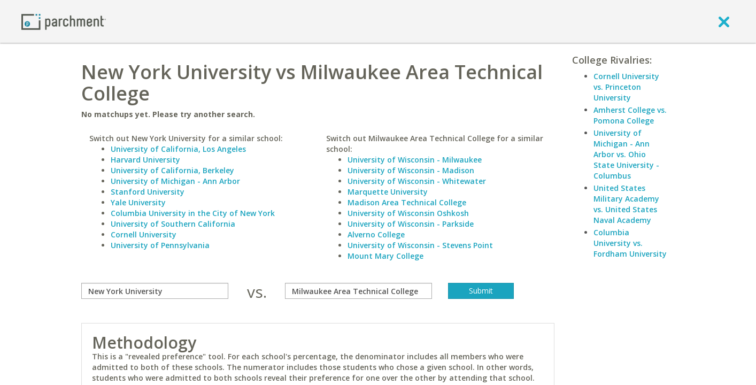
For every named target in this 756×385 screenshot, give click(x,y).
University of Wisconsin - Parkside (411, 224)
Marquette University (388, 192)
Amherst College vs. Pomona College (630, 115)
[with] (358, 291)
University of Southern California (173, 224)
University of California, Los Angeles (178, 149)
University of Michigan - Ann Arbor (175, 181)
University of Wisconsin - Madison (411, 170)
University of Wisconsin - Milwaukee (415, 160)
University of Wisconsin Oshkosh (408, 213)
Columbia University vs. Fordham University (630, 243)
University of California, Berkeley (172, 170)
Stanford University (147, 192)
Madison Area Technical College (407, 202)
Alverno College (376, 234)
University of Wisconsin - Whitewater (417, 181)
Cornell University (143, 234)
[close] (724, 21)
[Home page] (63, 21)
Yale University (138, 202)
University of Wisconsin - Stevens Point (420, 245)
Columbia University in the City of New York (193, 213)
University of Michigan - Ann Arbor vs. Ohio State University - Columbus (626, 154)
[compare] (154, 291)
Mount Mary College (385, 256)
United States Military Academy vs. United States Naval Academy (626, 204)
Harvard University (145, 160)
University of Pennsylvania (160, 245)
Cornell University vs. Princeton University (626, 87)
